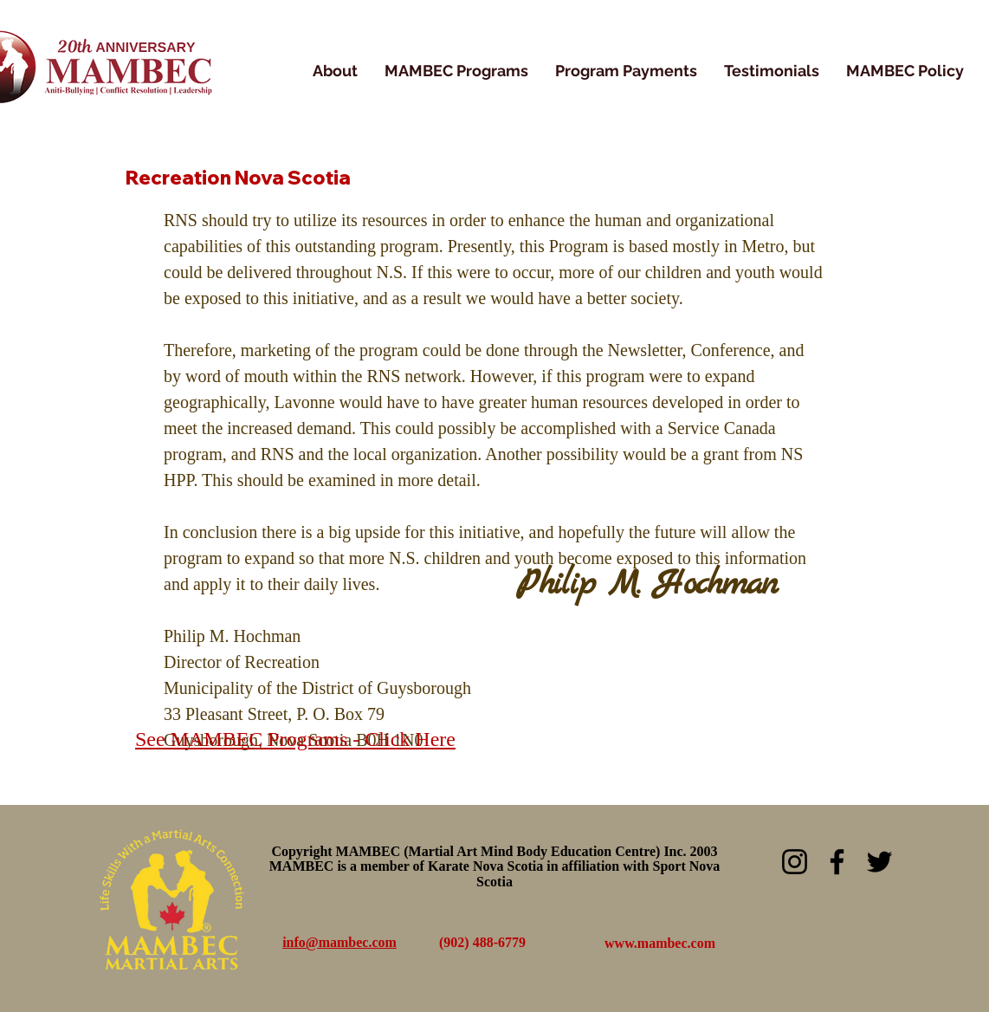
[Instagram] (794, 862)
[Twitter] (879, 862)
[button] (456, 71)
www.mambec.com (659, 943)
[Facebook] (837, 862)
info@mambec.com (339, 942)
